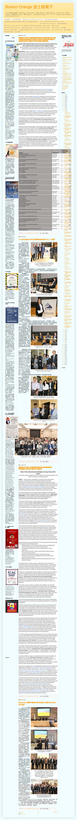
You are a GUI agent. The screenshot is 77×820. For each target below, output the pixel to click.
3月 (64, 339)
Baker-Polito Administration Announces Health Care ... (67, 169)
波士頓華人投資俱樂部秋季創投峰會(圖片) (68, 156)
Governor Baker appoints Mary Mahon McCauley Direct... (67, 313)
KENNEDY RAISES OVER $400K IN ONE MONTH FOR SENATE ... (67, 210)
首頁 (38, 812)
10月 (65, 110)
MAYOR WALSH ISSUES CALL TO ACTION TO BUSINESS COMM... (68, 250)
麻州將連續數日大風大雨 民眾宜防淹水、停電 (68, 233)
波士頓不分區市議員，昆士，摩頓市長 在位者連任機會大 (68, 216)
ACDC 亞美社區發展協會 (16, 19)
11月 (64, 108)
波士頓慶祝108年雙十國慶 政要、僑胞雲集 (67, 296)
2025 (64, 96)
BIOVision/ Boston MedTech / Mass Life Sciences (42, 27)
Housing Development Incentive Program (30, 691)
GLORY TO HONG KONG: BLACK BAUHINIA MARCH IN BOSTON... (67, 227)
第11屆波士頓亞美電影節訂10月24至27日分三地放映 (67, 316)
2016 (64, 347)
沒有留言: (37, 233)
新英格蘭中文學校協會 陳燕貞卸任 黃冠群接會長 (68, 320)
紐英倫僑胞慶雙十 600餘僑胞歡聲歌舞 (67, 279)
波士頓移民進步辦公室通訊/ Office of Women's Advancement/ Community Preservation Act (34, 29)
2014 (64, 350)
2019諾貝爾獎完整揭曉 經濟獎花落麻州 (67, 214)
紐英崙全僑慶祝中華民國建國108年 (68, 223)
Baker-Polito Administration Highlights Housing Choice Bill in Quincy (35, 468)
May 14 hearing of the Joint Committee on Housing (32, 670)
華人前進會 (65, 71)
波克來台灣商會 (65, 85)
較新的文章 (21, 812)
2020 (64, 104)
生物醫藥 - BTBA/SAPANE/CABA (27, 27)
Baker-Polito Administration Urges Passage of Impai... (67, 263)
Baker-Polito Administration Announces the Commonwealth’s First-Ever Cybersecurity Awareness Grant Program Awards (37, 39)
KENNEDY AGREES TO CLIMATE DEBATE (67, 303)
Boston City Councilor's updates (57, 29)
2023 (64, 99)
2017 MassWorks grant (29, 627)
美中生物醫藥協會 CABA (67, 81)
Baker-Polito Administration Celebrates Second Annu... (68, 164)
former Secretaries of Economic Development (40, 667)
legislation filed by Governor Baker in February (33, 487)
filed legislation (36, 96)
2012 (64, 353)
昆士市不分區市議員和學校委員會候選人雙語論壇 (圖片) (68, 190)
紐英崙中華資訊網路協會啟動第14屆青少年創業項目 (68, 240)
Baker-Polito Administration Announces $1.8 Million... (67, 148)
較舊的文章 (55, 812)
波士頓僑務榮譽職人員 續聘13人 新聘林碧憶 (68, 236)
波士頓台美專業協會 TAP (67, 76)
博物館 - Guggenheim (55, 25)
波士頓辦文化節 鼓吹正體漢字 (67, 307)
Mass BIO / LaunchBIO (55, 27)
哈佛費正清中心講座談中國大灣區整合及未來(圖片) (68, 187)
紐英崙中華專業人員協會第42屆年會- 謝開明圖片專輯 (68, 129)
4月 (64, 337)
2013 (64, 352)
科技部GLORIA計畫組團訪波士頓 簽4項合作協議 (67, 132)
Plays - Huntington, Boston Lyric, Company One (48, 23)
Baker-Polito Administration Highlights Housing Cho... (67, 121)
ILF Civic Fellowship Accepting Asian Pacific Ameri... (67, 293)
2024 (64, 97)
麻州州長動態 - (63, 27)
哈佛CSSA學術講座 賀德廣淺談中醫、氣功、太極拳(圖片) (67, 194)
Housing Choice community (43, 520)
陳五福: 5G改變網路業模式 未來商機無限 (67, 161)
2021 (64, 102)
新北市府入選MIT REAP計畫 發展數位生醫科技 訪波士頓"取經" (68, 125)
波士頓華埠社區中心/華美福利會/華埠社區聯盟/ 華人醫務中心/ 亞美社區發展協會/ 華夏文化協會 (21, 21)
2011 (64, 355)
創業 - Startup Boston (46, 25)
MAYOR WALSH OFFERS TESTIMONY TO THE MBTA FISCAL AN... (67, 268)
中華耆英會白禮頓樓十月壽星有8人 (68, 184)
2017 (64, 345)
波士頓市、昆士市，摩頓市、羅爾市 (10, 29)
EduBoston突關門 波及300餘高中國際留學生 (67, 283)
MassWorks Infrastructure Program (40, 689)
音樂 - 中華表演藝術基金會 (62, 23)
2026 (64, 94)
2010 (64, 356)
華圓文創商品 (65, 88)
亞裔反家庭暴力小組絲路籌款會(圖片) (68, 158)
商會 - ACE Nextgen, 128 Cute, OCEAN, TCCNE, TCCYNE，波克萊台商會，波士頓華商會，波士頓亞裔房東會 (22, 25)
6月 (64, 334)
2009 (64, 358)
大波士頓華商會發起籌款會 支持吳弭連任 (68, 176)
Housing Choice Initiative (34, 672)
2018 (64, 344)
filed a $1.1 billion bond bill (39, 111)
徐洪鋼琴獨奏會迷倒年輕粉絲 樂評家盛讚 (68, 309)
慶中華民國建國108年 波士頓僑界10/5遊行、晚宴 (67, 327)
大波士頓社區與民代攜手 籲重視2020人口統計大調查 (68, 323)
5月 (64, 336)
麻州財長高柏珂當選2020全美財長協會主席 (67, 197)
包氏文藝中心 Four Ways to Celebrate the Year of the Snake (32, 19)
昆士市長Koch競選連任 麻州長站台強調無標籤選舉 (67, 172)
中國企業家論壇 (65, 86)
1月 (64, 342)
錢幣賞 (64, 89)
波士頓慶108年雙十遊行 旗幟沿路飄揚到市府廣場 (67, 272)
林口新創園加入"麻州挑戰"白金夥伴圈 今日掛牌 (68, 136)
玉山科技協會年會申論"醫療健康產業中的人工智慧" (37, 240)
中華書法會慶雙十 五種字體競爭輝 (67, 290)
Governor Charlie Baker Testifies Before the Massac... (67, 254)
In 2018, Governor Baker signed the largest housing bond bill (35, 684)
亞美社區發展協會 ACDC (67, 68)
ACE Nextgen (65, 62)
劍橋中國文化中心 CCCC (67, 73)
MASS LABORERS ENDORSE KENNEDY (67, 220)
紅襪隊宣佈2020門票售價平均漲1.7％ (67, 246)
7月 (64, 333)
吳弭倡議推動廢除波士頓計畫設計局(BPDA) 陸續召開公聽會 (68, 206)
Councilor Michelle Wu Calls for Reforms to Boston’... (67, 287)
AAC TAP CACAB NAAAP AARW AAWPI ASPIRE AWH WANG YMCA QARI (52, 21)
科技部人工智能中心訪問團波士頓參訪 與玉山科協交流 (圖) (68, 144)
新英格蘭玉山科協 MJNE (67, 78)
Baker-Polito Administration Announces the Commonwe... (67, 113)
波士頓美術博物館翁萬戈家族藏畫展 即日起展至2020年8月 (68, 178)
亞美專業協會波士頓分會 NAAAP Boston (67, 75)
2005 (64, 364)
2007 (64, 361)
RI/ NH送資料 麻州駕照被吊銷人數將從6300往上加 (67, 300)
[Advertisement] (10, 635)
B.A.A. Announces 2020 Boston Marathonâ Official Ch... (67, 140)
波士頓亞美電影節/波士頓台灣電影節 (51, 19)
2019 (64, 105)
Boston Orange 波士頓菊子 (29, 7)
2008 (64, 359)
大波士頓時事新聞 (7, 19)
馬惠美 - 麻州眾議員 (67, 29)
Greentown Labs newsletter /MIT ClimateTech (12, 27)
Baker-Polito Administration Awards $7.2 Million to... (68, 201)
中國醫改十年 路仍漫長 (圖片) (67, 230)
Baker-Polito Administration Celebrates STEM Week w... (67, 152)
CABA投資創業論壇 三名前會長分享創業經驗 (68, 243)
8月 (64, 331)
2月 (64, 340)
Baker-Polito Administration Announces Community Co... (67, 259)
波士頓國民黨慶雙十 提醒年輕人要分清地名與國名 (67, 276)
